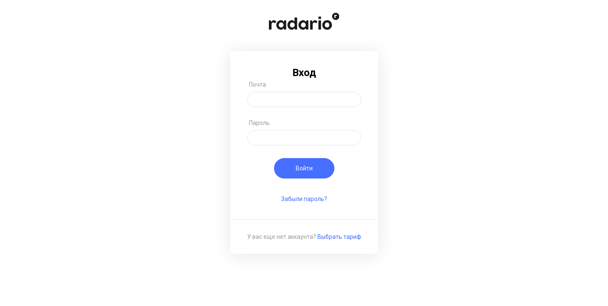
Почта (257, 85)
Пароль (259, 123)
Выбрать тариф (339, 236)
